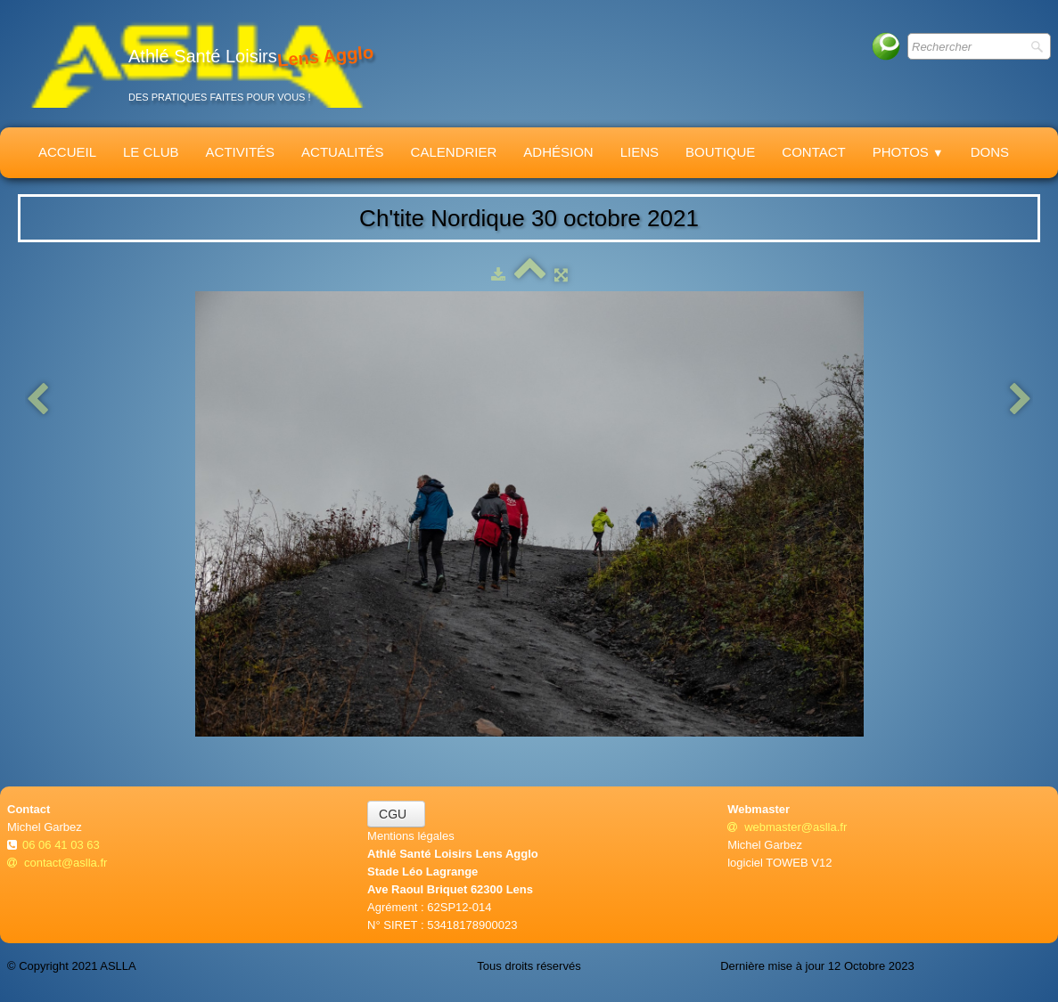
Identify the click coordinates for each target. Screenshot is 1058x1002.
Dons (990, 151)
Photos (908, 151)
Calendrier (454, 151)
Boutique (720, 151)
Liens (639, 151)
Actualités (342, 151)
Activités (240, 151)
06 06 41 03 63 (62, 844)
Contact (813, 151)
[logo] (197, 64)
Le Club (151, 151)
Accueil (67, 151)
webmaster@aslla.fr (787, 827)
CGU (396, 814)
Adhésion (558, 151)
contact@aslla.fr (57, 862)
